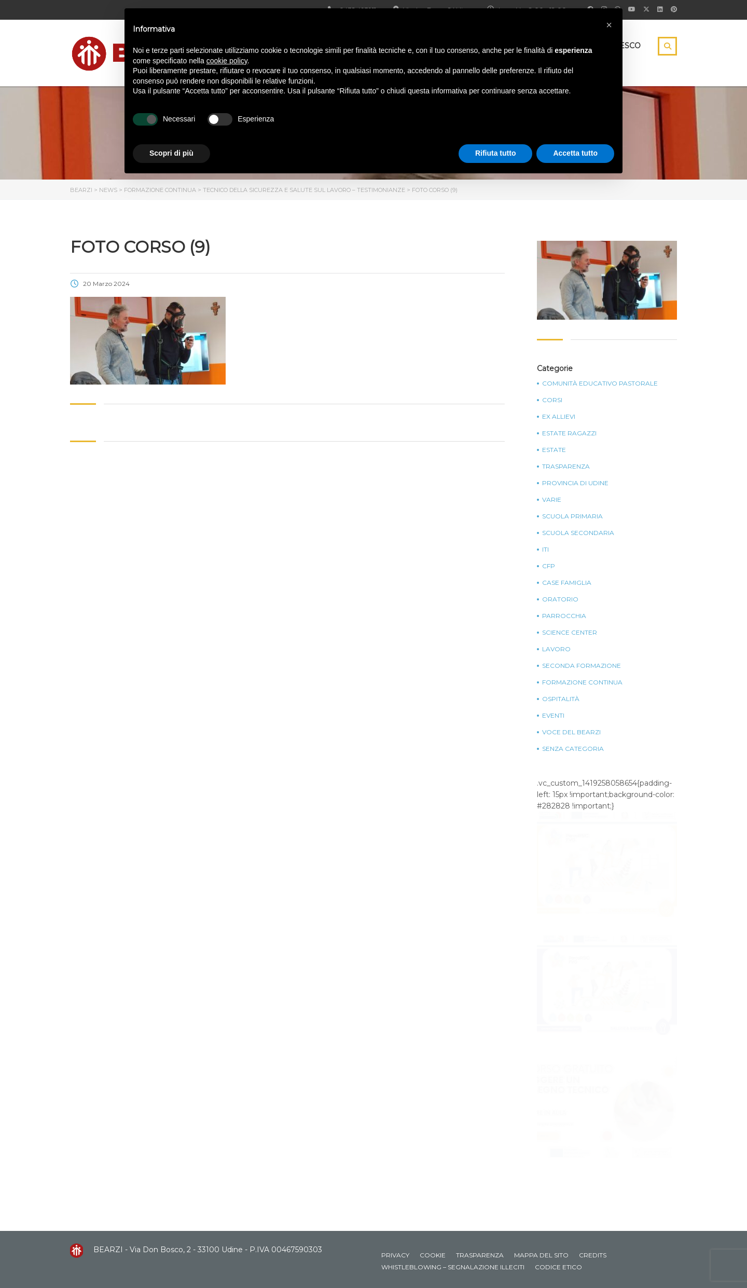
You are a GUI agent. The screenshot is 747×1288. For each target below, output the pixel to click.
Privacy (395, 1255)
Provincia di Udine (575, 483)
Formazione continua (582, 682)
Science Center (569, 632)
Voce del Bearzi (571, 732)
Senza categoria (573, 749)
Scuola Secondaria (578, 533)
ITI (545, 549)
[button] (609, 25)
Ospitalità (560, 699)
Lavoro (556, 649)
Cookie (433, 1255)
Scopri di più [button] (171, 153)
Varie (551, 500)
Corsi (552, 400)
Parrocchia (564, 616)
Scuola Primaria (572, 516)
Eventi (553, 715)
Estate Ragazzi (569, 433)
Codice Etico (558, 1267)
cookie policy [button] (226, 61)
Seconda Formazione (581, 666)
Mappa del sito (541, 1255)
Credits (592, 1255)
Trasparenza (566, 466)
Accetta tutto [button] (575, 153)
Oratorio (560, 599)
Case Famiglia (566, 583)
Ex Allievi (558, 417)
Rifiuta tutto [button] (495, 153)
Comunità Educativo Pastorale (600, 383)
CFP (548, 566)
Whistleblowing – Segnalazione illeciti (452, 1267)
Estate (554, 450)
